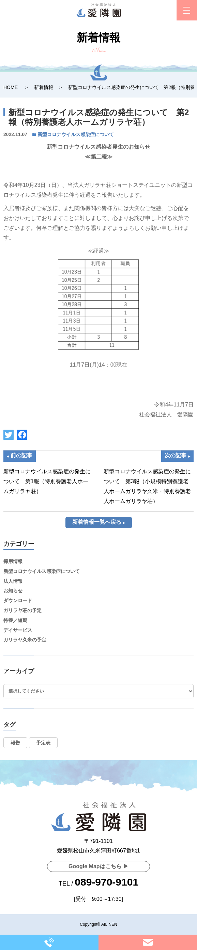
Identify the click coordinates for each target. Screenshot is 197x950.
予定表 (43, 742)
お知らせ (12, 590)
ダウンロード (17, 600)
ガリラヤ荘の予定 (22, 610)
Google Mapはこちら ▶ (98, 866)
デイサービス (17, 630)
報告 (15, 742)
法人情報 (12, 581)
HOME (10, 87)
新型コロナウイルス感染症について (75, 134)
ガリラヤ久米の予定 (24, 639)
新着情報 (43, 87)
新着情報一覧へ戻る (96, 522)
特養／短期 (15, 620)
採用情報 (12, 561)
